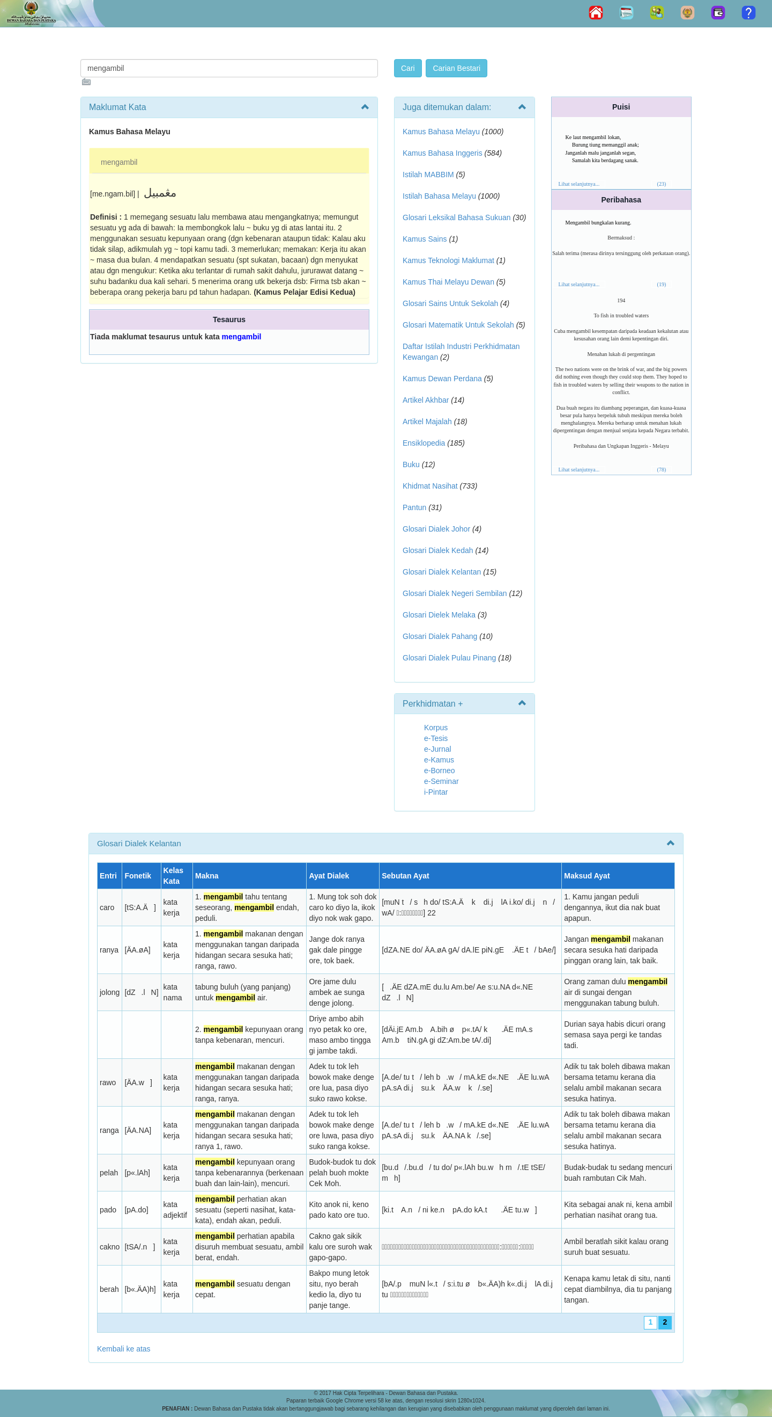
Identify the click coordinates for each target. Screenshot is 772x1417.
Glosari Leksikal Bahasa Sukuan (457, 217)
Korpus (436, 727)
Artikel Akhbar (426, 400)
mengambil (119, 162)
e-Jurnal (437, 749)
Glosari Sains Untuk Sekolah (450, 303)
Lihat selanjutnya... (579, 184)
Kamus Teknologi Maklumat (448, 260)
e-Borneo (439, 770)
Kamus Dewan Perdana (442, 378)
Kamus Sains (425, 239)
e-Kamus (439, 759)
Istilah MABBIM (428, 174)
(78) (661, 470)
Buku (411, 464)
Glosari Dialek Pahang (440, 636)
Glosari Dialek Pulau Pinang (449, 657)
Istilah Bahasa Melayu (439, 196)
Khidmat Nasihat (430, 486)
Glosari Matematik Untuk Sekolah (458, 325)
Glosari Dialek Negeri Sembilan (455, 593)
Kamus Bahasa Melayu (442, 131)
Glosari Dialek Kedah (438, 550)
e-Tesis (436, 738)
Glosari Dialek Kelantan (442, 572)
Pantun (414, 507)
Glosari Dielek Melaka (439, 615)
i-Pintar (436, 792)
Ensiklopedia (424, 443)
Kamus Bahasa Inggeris (442, 153)
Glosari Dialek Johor (436, 529)
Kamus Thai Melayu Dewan (448, 282)
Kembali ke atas (124, 1349)
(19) (661, 284)
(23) (661, 184)
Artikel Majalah (427, 421)
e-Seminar (441, 781)
